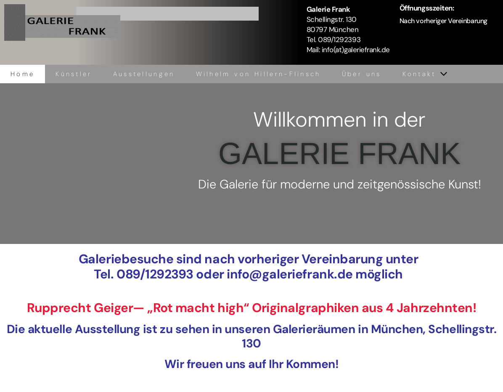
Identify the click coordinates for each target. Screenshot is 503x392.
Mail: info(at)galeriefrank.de (348, 49)
